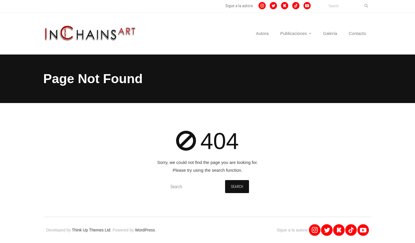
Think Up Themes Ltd (91, 230)
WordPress (145, 230)
